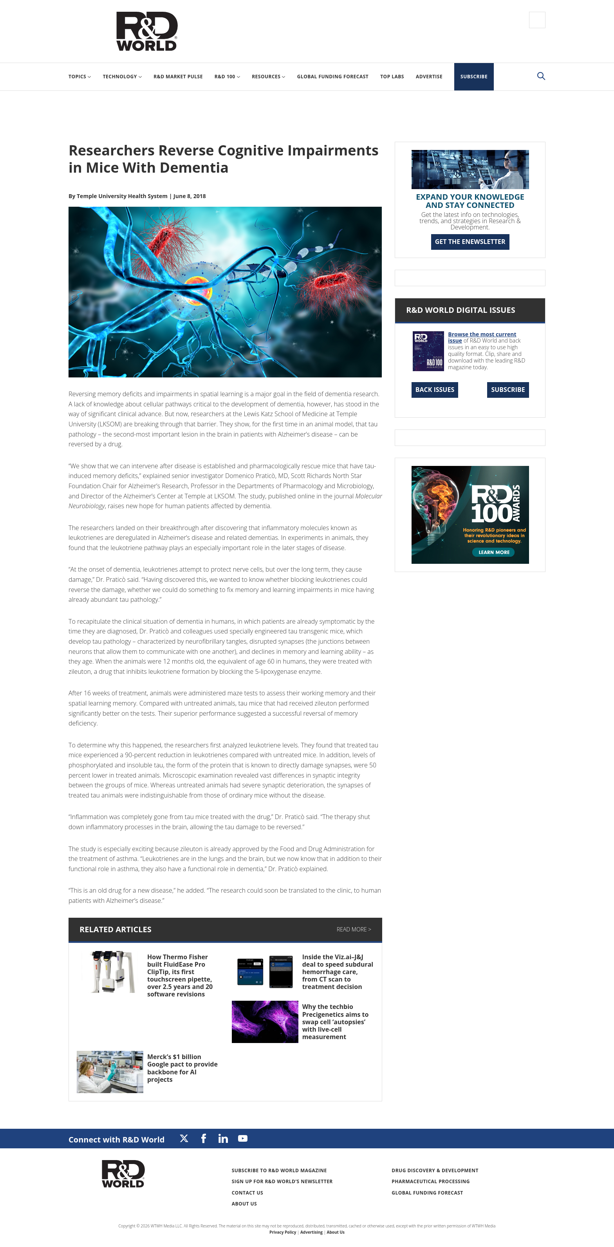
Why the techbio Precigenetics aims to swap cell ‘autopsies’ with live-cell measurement (335, 1021)
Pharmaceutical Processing (431, 1181)
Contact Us (247, 1192)
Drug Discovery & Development (435, 1170)
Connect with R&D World (116, 1139)
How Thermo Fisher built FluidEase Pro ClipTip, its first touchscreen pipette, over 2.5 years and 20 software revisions (180, 976)
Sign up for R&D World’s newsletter (282, 1181)
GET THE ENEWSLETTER (470, 241)
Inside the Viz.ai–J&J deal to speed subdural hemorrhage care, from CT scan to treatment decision (338, 972)
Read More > (354, 929)
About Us (244, 1203)
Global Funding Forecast (427, 1192)
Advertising (311, 1232)
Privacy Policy (282, 1232)
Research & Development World (147, 31)
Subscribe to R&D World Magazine (279, 1170)
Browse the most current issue (482, 337)
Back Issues (435, 389)
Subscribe (508, 389)
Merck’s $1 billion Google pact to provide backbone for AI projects (182, 1068)
